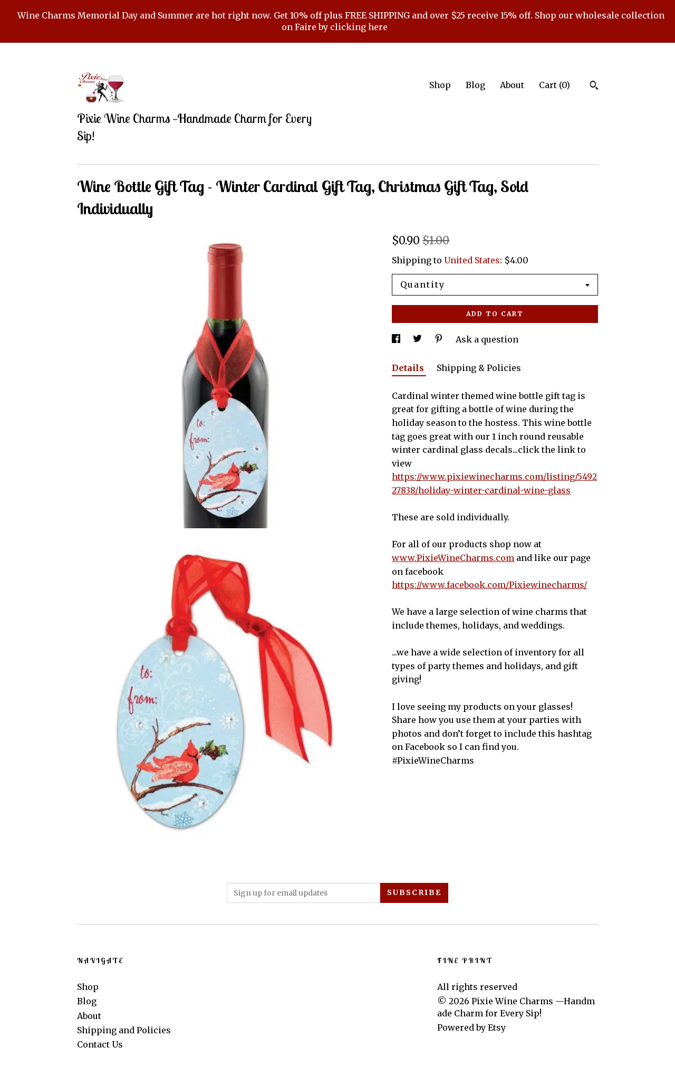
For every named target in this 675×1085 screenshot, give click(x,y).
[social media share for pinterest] (440, 339)
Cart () (554, 85)
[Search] (594, 86)
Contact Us (100, 1044)
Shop (440, 85)
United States (472, 260)
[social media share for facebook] (397, 339)
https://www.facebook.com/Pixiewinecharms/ (489, 584)
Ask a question (487, 339)
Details (409, 368)
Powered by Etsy (471, 1027)
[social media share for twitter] (418, 339)
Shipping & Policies (479, 368)
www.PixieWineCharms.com (453, 558)
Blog (475, 85)
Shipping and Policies (124, 1030)
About (512, 85)
